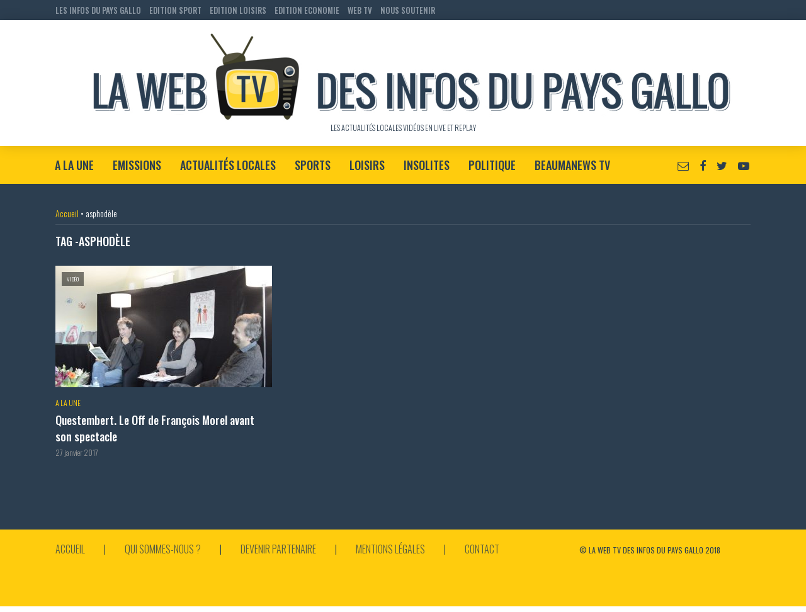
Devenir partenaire (278, 549)
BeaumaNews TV (572, 165)
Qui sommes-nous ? (163, 549)
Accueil (67, 213)
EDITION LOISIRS (238, 10)
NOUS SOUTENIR (407, 10)
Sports (313, 165)
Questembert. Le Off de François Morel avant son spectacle (154, 428)
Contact (482, 549)
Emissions (137, 165)
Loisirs (367, 165)
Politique (492, 165)
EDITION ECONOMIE (307, 10)
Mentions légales (390, 549)
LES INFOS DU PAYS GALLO (98, 10)
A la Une (74, 165)
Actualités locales (228, 165)
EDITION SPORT (175, 10)
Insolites (427, 165)
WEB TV (360, 10)
